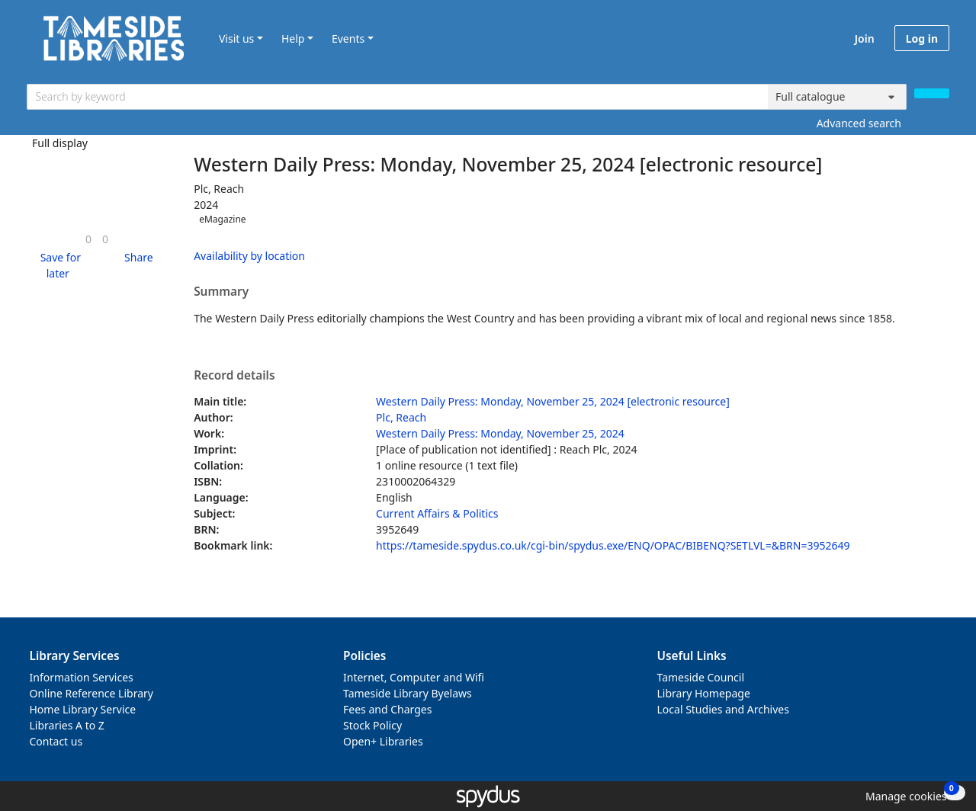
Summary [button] (221, 292)
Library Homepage (703, 693)
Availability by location (249, 255)
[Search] (931, 93)
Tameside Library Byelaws (407, 693)
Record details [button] (234, 376)
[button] (58, 265)
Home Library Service (83, 709)
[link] (88, 239)
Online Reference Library (91, 693)
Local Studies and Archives (723, 709)
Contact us (56, 741)
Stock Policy (372, 725)
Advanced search (859, 123)
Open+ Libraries (383, 741)
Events (348, 38)
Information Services (81, 677)
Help (293, 38)
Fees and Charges (387, 709)
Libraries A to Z (67, 725)
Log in (922, 38)
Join (865, 38)
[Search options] (837, 97)
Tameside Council (701, 677)
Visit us (236, 38)
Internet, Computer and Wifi (413, 677)
